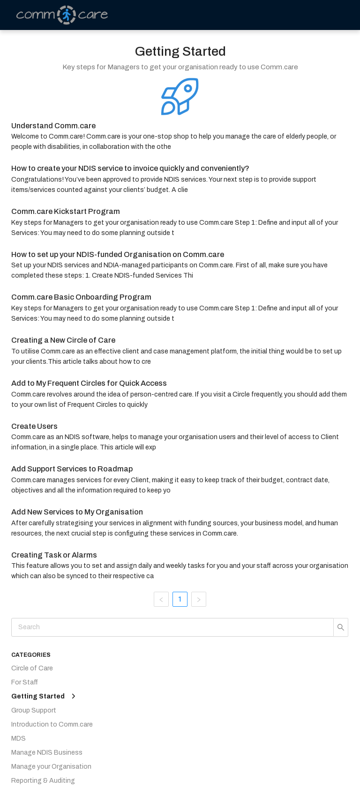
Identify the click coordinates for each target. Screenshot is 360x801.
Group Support (33, 710)
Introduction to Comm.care (52, 724)
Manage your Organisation (51, 766)
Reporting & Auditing (43, 780)
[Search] (172, 627)
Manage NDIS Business (46, 752)
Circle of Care (32, 668)
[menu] (302, 15)
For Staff (24, 682)
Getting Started (38, 696)
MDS (18, 738)
